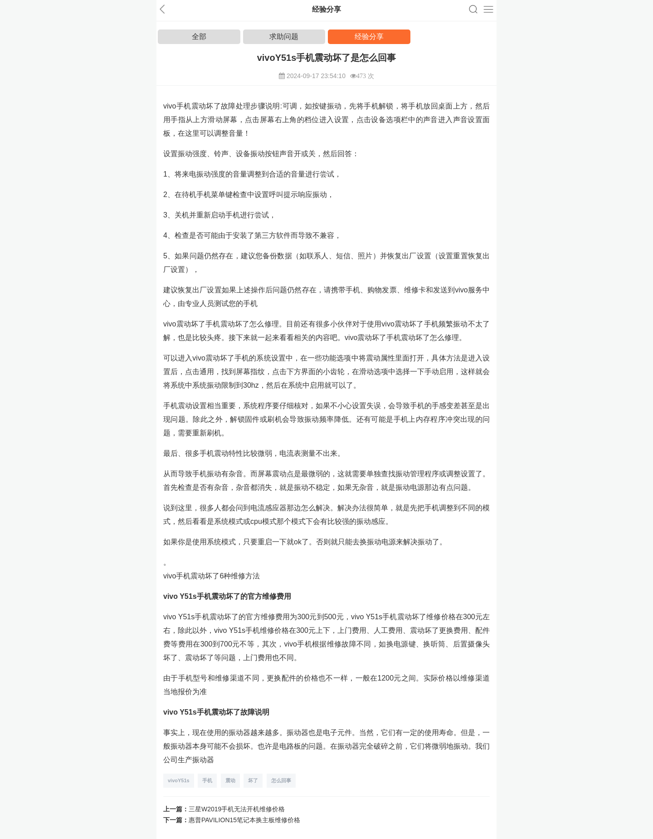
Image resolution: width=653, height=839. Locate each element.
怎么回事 (281, 780)
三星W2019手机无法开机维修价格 (237, 809)
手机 (207, 780)
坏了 (253, 780)
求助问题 (283, 36)
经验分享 (369, 36)
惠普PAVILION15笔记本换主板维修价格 (244, 820)
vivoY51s (179, 780)
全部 (199, 36)
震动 (230, 780)
